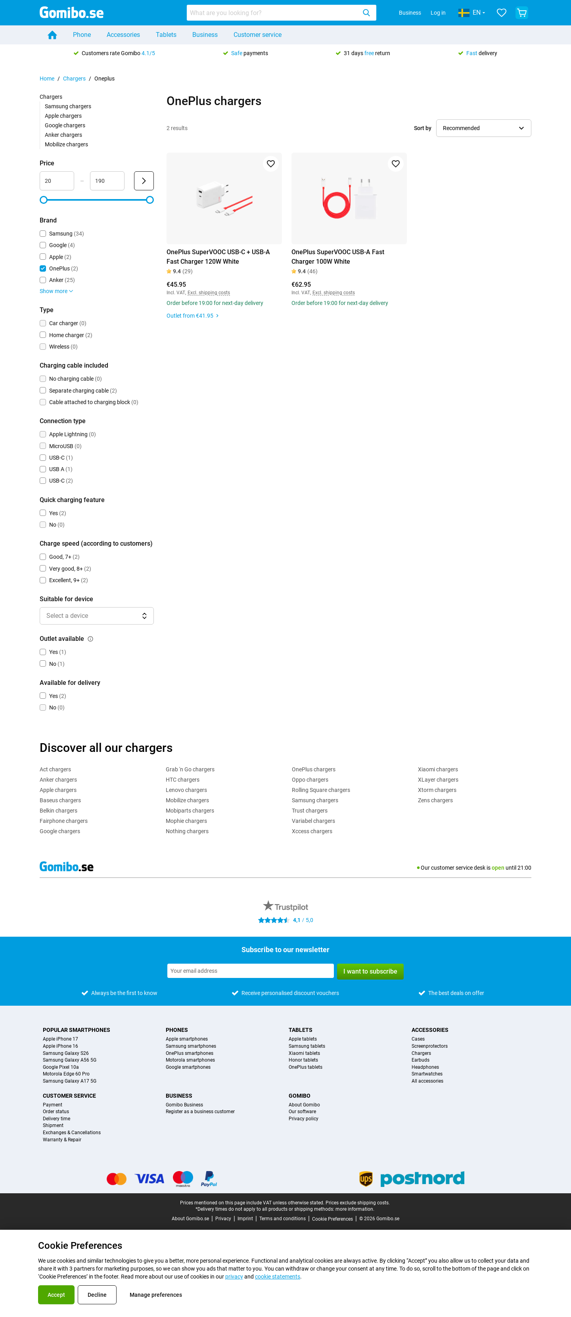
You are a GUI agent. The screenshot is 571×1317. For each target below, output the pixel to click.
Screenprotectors (430, 1046)
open (498, 868)
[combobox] (281, 12)
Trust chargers (310, 810)
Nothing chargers (187, 831)
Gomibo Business (184, 1105)
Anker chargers (63, 135)
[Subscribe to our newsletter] (250, 971)
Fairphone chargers (64, 821)
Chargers (74, 78)
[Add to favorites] (271, 164)
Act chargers (55, 769)
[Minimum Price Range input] (57, 180)
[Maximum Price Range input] (107, 180)
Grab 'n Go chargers (190, 769)
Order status (56, 1111)
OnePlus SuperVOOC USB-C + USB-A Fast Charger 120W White (218, 256)
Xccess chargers (312, 831)
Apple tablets (303, 1039)
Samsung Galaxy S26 (66, 1053)
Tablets (166, 34)
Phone (82, 34)
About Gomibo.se (190, 1218)
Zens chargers (435, 800)
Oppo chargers (310, 779)
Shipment (53, 1125)
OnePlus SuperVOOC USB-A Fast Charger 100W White (337, 256)
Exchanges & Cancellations (72, 1132)
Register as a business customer (200, 1111)
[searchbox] (273, 13)
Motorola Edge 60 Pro (66, 1074)
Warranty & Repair (62, 1140)
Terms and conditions (282, 1218)
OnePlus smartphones (189, 1053)
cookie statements (277, 1276)
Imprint (245, 1218)
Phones (177, 1030)
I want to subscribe (370, 971)
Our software (302, 1111)
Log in (438, 13)
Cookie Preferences (332, 1219)
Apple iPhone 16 (60, 1046)
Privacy (223, 1218)
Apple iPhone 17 (60, 1039)
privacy (234, 1276)
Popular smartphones (76, 1030)
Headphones (425, 1067)
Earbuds (420, 1060)
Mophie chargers (186, 821)
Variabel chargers (313, 821)
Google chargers (65, 125)
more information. (354, 1209)
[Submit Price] (144, 180)
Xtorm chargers (437, 790)
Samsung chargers (68, 106)
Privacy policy (303, 1118)
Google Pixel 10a (61, 1067)
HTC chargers (182, 779)
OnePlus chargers (313, 769)
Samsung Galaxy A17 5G (69, 1081)
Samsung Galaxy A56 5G (69, 1060)
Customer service (258, 34)
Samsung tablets (307, 1046)
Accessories (123, 34)
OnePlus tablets (305, 1067)
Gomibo (299, 1096)
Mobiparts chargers (190, 810)
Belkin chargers (58, 810)
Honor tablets (303, 1060)
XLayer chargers (438, 779)
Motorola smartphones (190, 1060)
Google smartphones (188, 1067)
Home (47, 78)
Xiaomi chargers (438, 769)
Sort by (422, 128)
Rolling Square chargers (321, 790)
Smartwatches (427, 1074)
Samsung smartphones (191, 1046)
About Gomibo (304, 1105)
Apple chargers (63, 116)
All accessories (427, 1081)
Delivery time (56, 1118)
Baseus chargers (60, 800)
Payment (52, 1105)
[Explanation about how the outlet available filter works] (90, 639)
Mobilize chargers (66, 144)
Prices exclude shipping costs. (358, 1203)
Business (410, 13)
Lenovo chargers (186, 790)
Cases (418, 1039)
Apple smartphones (187, 1039)
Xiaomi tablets (304, 1053)
